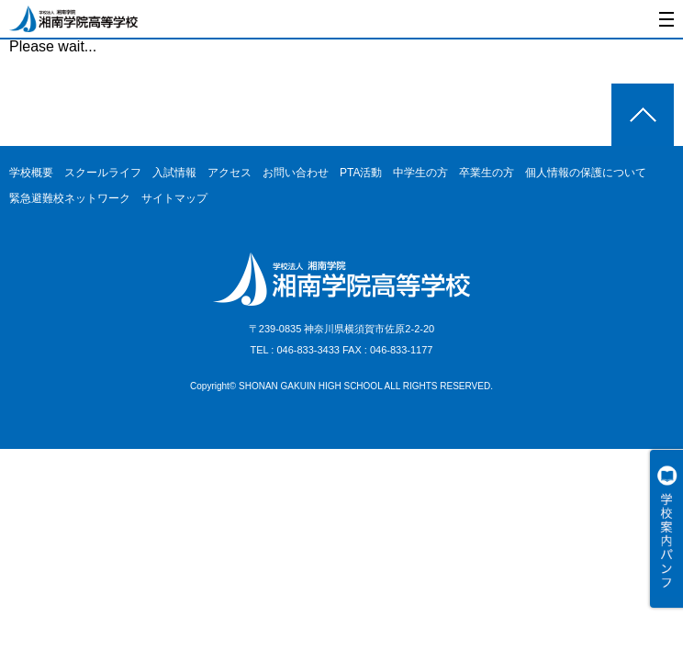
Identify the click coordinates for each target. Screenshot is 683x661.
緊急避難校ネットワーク (69, 198)
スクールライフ (102, 172)
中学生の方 (420, 172)
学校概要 (31, 172)
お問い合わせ (296, 172)
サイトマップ (174, 198)
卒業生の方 (486, 172)
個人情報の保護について (585, 172)
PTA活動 (361, 172)
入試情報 (174, 172)
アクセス (229, 172)
